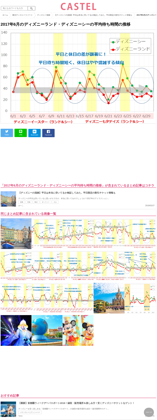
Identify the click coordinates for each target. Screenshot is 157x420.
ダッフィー (46, 202)
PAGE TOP (149, 412)
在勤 (21, 202)
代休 (28, 202)
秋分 (36, 202)
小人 (55, 202)
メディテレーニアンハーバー (30, 412)
